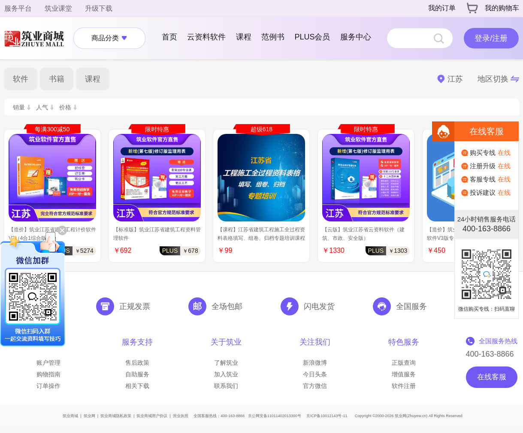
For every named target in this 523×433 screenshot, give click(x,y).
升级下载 (98, 8)
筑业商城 (70, 416)
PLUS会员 (312, 37)
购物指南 (48, 374)
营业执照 (180, 416)
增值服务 (404, 374)
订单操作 (48, 385)
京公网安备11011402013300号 (274, 416)
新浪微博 (315, 362)
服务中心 (355, 37)
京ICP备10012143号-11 (326, 416)
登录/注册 (491, 38)
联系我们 (226, 385)
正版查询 (404, 362)
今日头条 (315, 374)
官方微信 (315, 385)
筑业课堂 (58, 8)
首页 (169, 37)
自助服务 (137, 374)
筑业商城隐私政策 (115, 416)
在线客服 (491, 377)
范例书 (272, 37)
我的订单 (442, 8)
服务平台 (18, 8)
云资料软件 (206, 37)
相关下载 (137, 385)
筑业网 (89, 416)
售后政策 (137, 362)
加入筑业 (226, 374)
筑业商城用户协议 (151, 416)
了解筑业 (226, 362)
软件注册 (404, 385)
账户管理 (48, 362)
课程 (243, 37)
